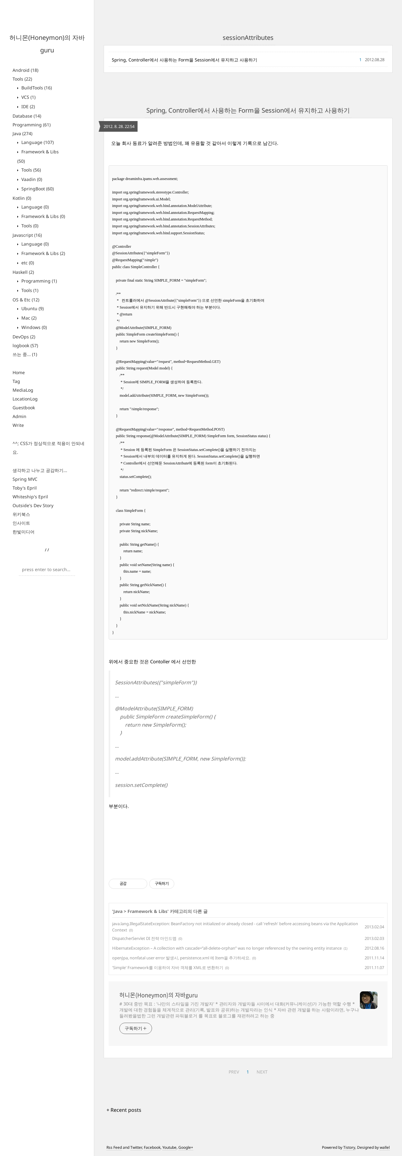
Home (19, 372)
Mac (28, 318)
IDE (27, 106)
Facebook (152, 1147)
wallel (385, 1147)
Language (37, 142)
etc (27, 263)
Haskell (23, 272)
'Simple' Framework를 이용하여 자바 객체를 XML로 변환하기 (167, 967)
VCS (27, 97)
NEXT (262, 1072)
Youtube (169, 1147)
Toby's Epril (25, 488)
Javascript (27, 235)
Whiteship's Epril (30, 497)
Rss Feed (114, 1147)
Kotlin (22, 198)
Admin (19, 416)
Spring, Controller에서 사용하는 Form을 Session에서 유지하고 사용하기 (184, 60)
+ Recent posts (123, 1109)
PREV (234, 1072)
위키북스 (21, 514)
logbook (25, 345)
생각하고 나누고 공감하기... (40, 470)
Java (22, 133)
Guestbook (24, 408)
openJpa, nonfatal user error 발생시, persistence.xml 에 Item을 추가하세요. (181, 958)
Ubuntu (32, 308)
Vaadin (31, 179)
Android (25, 70)
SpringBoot (37, 189)
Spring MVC (25, 479)
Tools (22, 79)
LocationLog (25, 399)
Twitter (136, 1147)
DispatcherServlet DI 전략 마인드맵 (144, 938)
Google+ (185, 1147)
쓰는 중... (25, 354)
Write (18, 425)
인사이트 (21, 523)
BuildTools (36, 88)
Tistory (349, 1147)
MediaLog (23, 390)
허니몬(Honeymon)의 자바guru (158, 995)
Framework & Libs (42, 216)
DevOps (24, 337)
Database (27, 116)
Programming (32, 125)
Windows (33, 327)
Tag (16, 381)
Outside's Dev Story (33, 505)
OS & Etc (26, 300)
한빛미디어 (24, 532)
